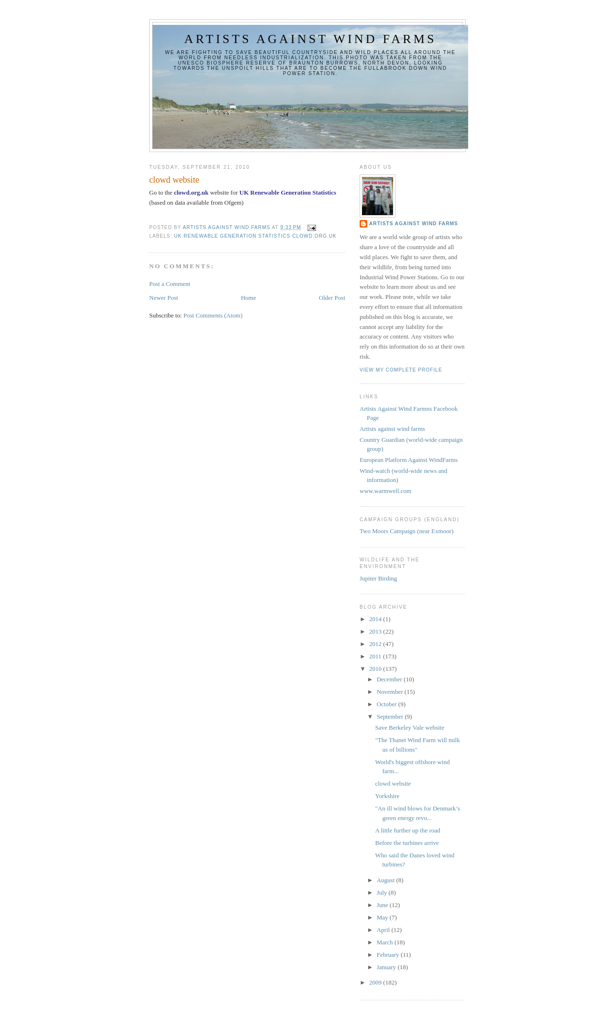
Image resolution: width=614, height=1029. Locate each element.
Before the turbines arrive (407, 842)
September (391, 716)
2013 (376, 631)
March (386, 942)
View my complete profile (401, 369)
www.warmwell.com (385, 490)
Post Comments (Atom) (213, 315)
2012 (376, 643)
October (387, 704)
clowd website (393, 783)
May (383, 917)
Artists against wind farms (310, 39)
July (383, 892)
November (391, 691)
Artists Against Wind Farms (413, 223)
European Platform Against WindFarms (409, 459)
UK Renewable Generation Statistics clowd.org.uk (255, 236)
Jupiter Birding (378, 578)
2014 (376, 619)
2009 (376, 982)
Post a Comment (169, 283)
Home (248, 297)
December (390, 679)
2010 (376, 668)
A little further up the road (407, 830)
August (386, 880)
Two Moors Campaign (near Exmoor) (406, 531)
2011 (376, 656)
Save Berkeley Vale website (409, 727)
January (387, 967)
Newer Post (163, 297)
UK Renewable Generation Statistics (288, 192)
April (384, 929)
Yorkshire (387, 795)
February (389, 954)
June (383, 905)
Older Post (332, 297)
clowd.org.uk (191, 192)
